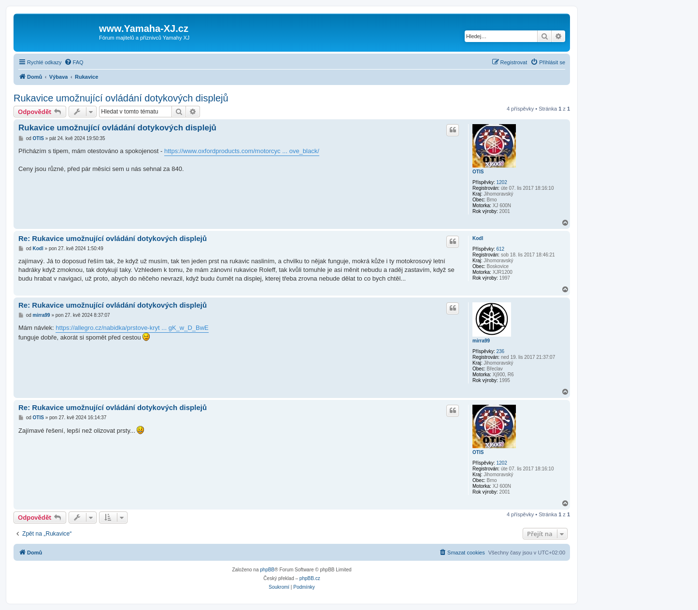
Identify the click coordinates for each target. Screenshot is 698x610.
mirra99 (481, 340)
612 (500, 249)
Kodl (477, 238)
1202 (501, 182)
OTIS (478, 171)
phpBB (267, 569)
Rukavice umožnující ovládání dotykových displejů (121, 98)
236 (500, 351)
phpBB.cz (309, 578)
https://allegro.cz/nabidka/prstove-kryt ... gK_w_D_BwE (132, 327)
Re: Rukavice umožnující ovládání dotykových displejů (112, 238)
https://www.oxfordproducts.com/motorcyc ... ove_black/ (241, 151)
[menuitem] (74, 62)
